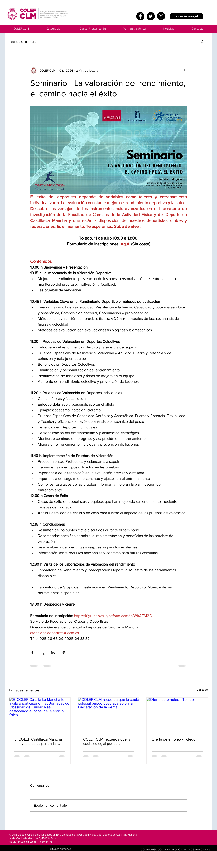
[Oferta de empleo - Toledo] (177, 715)
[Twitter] (151, 16)
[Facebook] (140, 16)
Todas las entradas (22, 41)
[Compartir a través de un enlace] (63, 653)
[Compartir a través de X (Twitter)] (43, 653)
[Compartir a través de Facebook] (32, 653)
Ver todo (202, 689)
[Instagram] (161, 16)
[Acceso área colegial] (186, 16)
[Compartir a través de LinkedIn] (53, 653)
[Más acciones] (184, 70)
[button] (134, 29)
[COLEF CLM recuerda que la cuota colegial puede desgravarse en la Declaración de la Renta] (108, 715)
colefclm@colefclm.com (22, 841)
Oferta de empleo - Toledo (173, 739)
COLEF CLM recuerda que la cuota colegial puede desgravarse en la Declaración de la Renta (108, 741)
